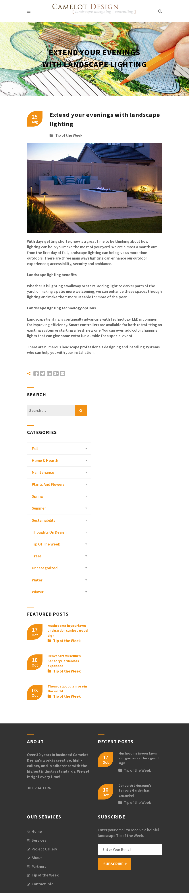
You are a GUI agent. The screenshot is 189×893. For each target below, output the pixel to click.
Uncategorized (45, 567)
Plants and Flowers (48, 484)
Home (37, 831)
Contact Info (43, 883)
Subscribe (113, 863)
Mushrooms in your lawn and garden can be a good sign (68, 630)
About (37, 857)
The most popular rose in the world (67, 688)
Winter (37, 591)
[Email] (130, 849)
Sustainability (44, 520)
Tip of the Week (68, 135)
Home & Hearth (45, 460)
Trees (37, 556)
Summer (39, 508)
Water (37, 580)
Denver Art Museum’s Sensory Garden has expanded (64, 661)
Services (39, 840)
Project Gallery (44, 849)
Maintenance (43, 472)
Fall (35, 448)
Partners (39, 866)
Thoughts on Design (49, 532)
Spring (37, 496)
